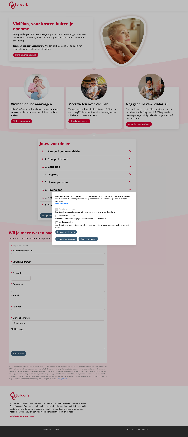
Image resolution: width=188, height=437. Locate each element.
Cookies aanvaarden (66, 239)
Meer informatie (61, 204)
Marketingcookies (66, 222)
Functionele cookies (67, 209)
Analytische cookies (67, 215)
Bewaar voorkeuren (66, 232)
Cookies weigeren (88, 239)
